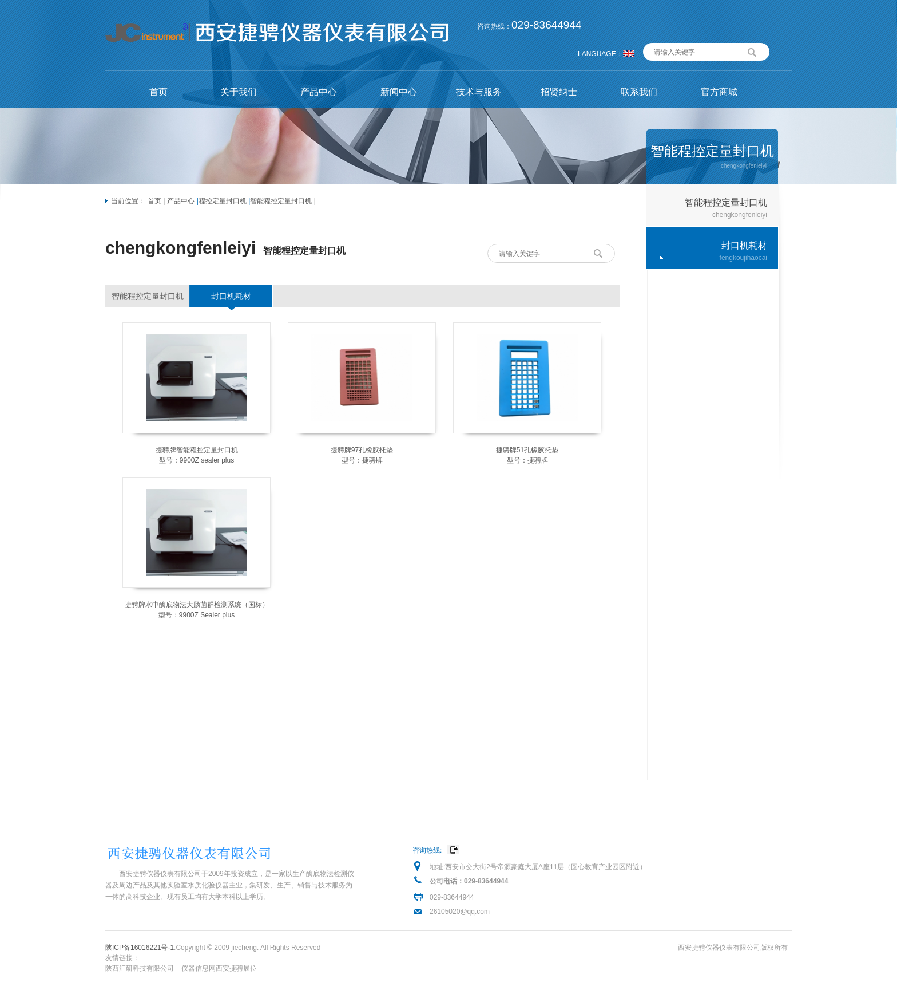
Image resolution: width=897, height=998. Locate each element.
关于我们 (238, 92)
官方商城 (719, 92)
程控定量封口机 (223, 201)
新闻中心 (398, 92)
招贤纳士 (559, 92)
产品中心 (318, 92)
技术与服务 (479, 92)
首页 (158, 92)
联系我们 (639, 92)
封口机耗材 (231, 296)
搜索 (752, 51)
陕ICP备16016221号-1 (139, 948)
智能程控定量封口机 (281, 201)
